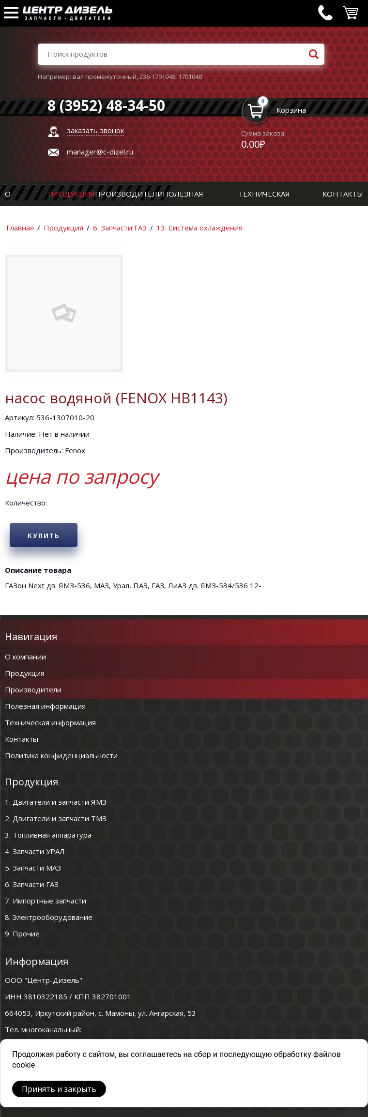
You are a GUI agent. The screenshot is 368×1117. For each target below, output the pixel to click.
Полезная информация (45, 706)
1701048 (190, 76)
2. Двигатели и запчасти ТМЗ (56, 818)
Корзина (291, 110)
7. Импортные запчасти (45, 900)
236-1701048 (157, 76)
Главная (20, 227)
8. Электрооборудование (48, 917)
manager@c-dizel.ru (100, 151)
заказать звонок (95, 130)
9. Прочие (22, 933)
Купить (44, 535)
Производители (129, 194)
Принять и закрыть (59, 1089)
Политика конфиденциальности (61, 755)
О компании (25, 656)
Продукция (71, 194)
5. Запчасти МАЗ (33, 867)
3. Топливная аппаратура (48, 835)
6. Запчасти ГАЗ (120, 227)
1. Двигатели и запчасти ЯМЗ (56, 802)
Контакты (342, 194)
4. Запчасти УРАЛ (35, 851)
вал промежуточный (105, 76)
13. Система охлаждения (199, 227)
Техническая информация (50, 722)
